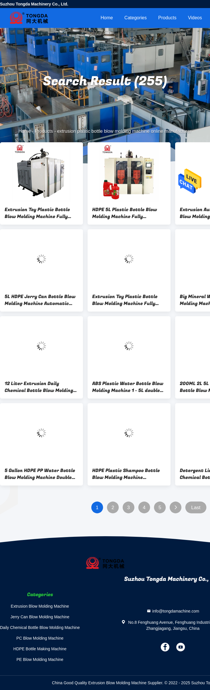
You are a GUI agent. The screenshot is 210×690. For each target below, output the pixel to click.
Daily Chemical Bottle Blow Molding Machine (40, 627)
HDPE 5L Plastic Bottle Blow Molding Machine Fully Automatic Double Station (124, 213)
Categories (135, 17)
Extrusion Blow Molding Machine (40, 606)
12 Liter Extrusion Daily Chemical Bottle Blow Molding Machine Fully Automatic (39, 387)
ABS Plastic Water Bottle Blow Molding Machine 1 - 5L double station (127, 387)
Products (167, 17)
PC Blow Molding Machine (39, 638)
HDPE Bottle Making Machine (39, 649)
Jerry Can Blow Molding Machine (39, 617)
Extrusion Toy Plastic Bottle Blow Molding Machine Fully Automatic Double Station (37, 213)
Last (195, 507)
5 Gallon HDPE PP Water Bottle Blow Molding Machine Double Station (40, 474)
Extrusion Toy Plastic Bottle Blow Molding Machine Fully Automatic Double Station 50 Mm (126, 300)
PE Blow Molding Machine (39, 659)
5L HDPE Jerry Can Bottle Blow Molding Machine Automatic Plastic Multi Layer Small (40, 300)
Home (107, 17)
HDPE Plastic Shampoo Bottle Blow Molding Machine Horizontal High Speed (126, 474)
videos (195, 17)
